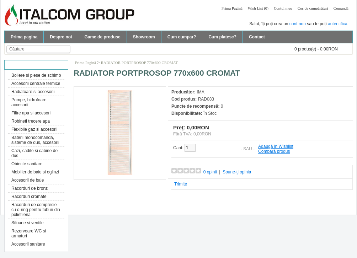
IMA (200, 92)
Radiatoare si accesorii (32, 91)
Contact (257, 36)
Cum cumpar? (181, 36)
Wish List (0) (258, 8)
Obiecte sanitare (26, 163)
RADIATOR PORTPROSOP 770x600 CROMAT (139, 62)
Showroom (144, 36)
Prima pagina (24, 36)
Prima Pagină (232, 8)
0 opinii (210, 172)
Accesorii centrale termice (35, 83)
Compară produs (274, 151)
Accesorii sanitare (28, 244)
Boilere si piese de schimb (36, 75)
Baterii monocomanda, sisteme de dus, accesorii (35, 140)
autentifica (337, 23)
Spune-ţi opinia (237, 172)
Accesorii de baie (27, 180)
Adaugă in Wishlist (275, 146)
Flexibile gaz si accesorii (34, 129)
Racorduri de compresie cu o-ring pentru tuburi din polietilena (35, 209)
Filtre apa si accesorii (31, 113)
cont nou (297, 23)
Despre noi (61, 36)
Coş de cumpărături (313, 8)
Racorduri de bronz (29, 188)
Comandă (341, 8)
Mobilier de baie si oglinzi (35, 172)
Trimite (180, 184)
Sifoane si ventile (27, 222)
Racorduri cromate (29, 196)
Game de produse (102, 36)
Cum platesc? (222, 36)
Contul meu (283, 8)
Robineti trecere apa (30, 121)
